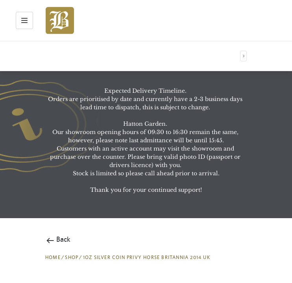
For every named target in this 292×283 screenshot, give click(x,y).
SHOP (71, 257)
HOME (53, 257)
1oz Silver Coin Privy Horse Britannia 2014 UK (146, 257)
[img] (60, 20)
